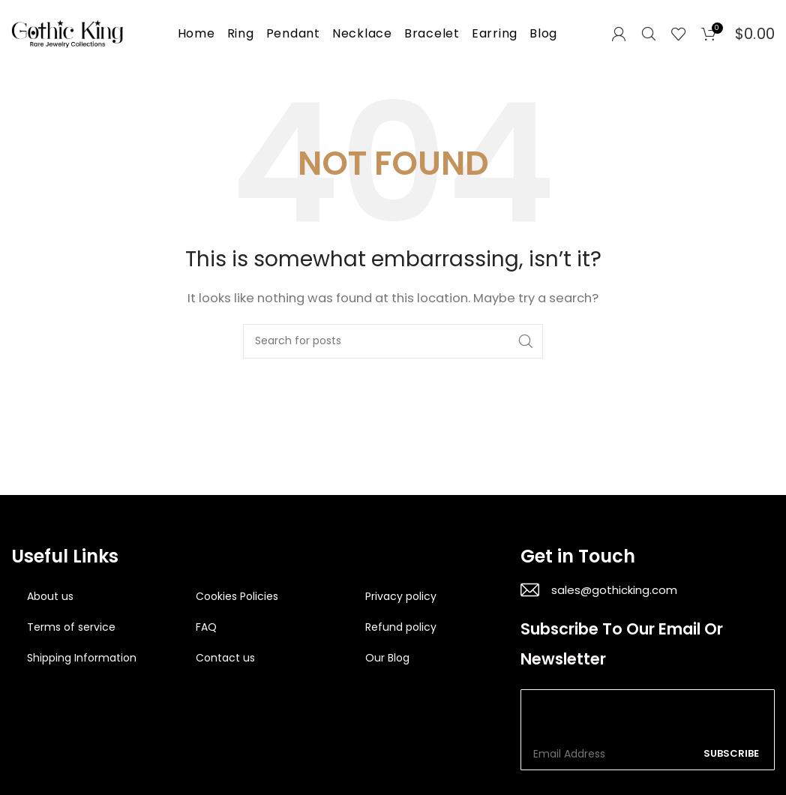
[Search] (649, 34)
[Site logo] (67, 32)
